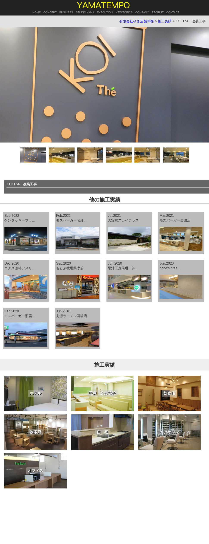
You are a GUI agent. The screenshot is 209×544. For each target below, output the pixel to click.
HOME (37, 12)
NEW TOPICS (124, 12)
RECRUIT (157, 12)
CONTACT (172, 12)
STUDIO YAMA (85, 12)
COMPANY (142, 12)
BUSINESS (66, 12)
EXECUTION (105, 12)
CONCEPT (50, 12)
